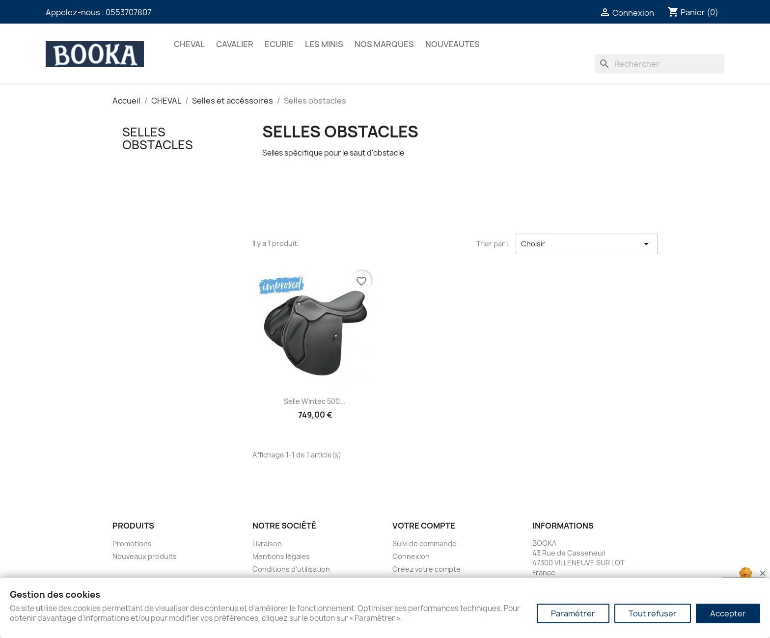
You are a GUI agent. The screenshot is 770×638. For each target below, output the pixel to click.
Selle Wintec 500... (315, 401)
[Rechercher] (659, 64)
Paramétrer (573, 613)
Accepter (728, 613)
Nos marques (384, 44)
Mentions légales (281, 556)
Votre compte (423, 525)
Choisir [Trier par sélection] (586, 244)
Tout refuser (653, 613)
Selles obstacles (157, 138)
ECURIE (279, 44)
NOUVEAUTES (452, 44)
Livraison (267, 543)
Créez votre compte (426, 569)
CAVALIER (234, 44)
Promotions (132, 543)
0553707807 (128, 12)
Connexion (411, 556)
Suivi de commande (424, 543)
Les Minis (324, 44)
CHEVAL (189, 44)
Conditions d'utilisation (291, 569)
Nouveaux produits (144, 556)
